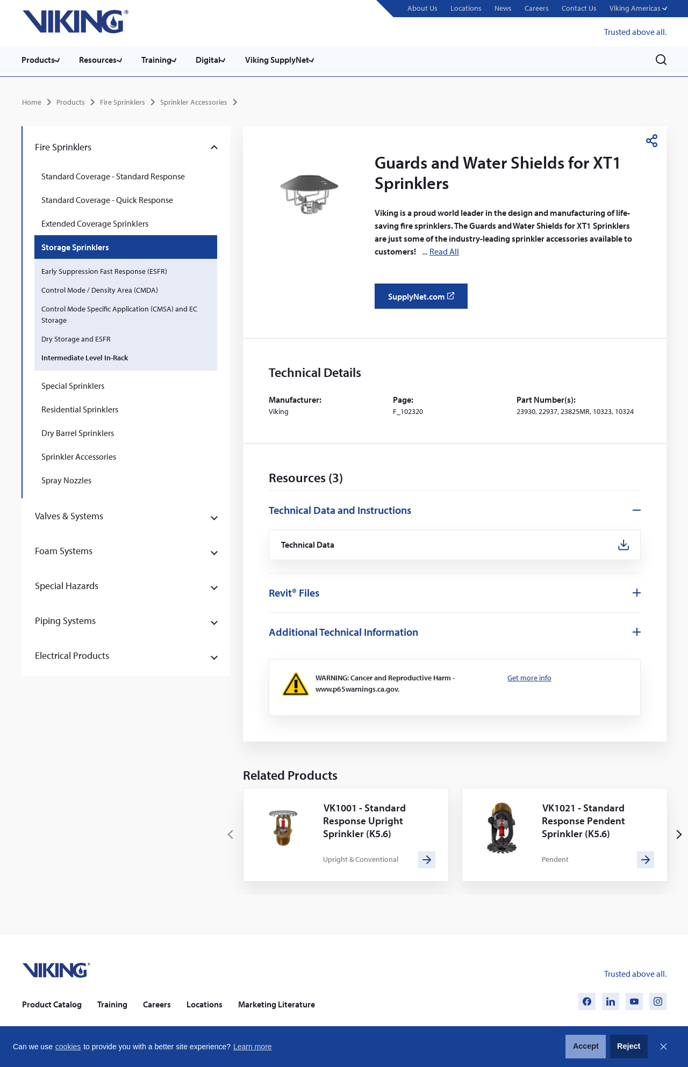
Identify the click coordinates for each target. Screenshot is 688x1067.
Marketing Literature (276, 1003)
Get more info (529, 677)
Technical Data (309, 543)
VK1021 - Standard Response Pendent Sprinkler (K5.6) (585, 819)
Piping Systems (65, 618)
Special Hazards (66, 583)
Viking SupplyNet (289, 59)
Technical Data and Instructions (340, 507)
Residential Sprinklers (79, 407)
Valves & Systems (69, 513)
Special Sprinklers (72, 383)
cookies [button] (68, 1046)
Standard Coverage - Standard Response (113, 174)
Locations (464, 8)
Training (162, 59)
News (501, 8)
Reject (628, 1046)
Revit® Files (294, 592)
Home (31, 100)
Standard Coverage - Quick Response (107, 197)
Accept (586, 1046)
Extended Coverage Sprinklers (94, 221)
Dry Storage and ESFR (76, 337)
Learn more (252, 1046)
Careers (535, 8)
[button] (637, 9)
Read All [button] (444, 249)
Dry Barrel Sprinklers (77, 430)
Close (663, 1046)
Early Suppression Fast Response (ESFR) (104, 269)
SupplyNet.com (424, 298)
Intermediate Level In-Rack (84, 355)
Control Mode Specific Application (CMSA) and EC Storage (119, 312)
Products (38, 59)
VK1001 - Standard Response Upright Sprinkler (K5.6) (366, 819)
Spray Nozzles (66, 478)
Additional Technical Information (343, 631)
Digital (217, 59)
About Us (421, 8)
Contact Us (577, 8)
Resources (101, 59)
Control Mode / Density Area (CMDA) (99, 288)
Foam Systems (63, 548)
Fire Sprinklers (122, 100)
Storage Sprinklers (75, 244)
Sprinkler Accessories (193, 100)
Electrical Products (72, 653)
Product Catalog (52, 1003)
